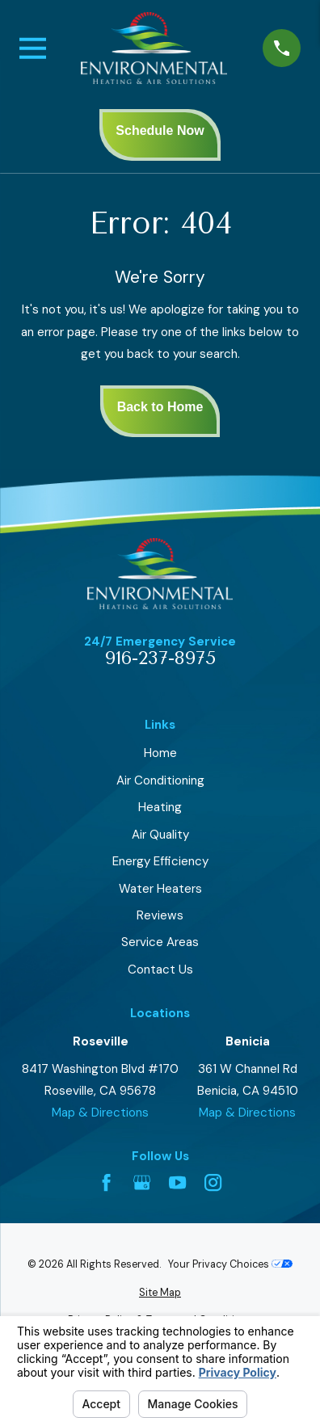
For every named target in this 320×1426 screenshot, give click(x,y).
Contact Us (160, 969)
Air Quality (160, 835)
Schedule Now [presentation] (160, 130)
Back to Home (160, 407)
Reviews (160, 915)
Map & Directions (100, 1112)
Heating (160, 807)
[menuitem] (160, 1293)
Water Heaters (160, 889)
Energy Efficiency (160, 861)
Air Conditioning (160, 780)
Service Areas (160, 942)
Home (160, 753)
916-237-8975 (160, 659)
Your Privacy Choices (230, 1264)
